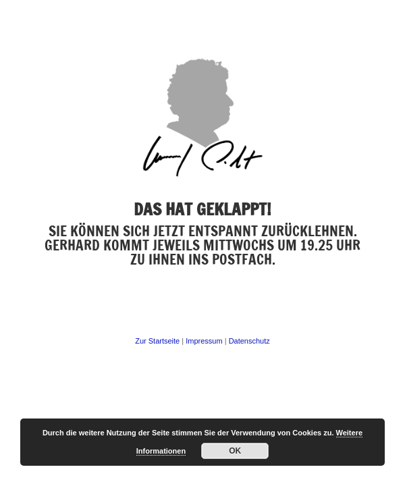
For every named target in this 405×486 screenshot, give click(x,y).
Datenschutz (249, 341)
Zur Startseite (157, 341)
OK (235, 451)
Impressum (203, 341)
